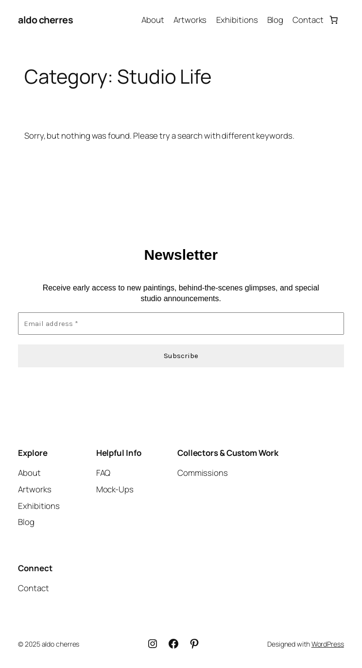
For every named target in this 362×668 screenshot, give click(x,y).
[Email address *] (181, 323)
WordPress (327, 644)
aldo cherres (45, 19)
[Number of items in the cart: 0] (334, 20)
